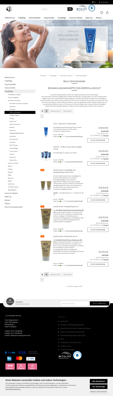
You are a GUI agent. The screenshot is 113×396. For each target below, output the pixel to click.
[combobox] (55, 111)
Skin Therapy (14, 145)
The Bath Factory (13, 187)
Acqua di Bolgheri (13, 97)
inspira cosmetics (13, 163)
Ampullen (12, 109)
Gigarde (10, 172)
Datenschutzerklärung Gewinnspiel (72, 332)
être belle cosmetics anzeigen (19, 103)
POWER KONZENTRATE (17, 133)
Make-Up (89, 18)
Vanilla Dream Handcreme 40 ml (65, 236)
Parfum (7, 203)
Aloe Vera (13, 106)
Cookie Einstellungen (67, 350)
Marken (7, 200)
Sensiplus (12, 142)
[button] (107, 13)
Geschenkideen (34, 18)
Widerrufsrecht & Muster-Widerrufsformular (75, 328)
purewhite (13, 136)
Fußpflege (22, 18)
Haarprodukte (49, 18)
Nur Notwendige (98, 387)
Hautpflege (62, 18)
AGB (61, 339)
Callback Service (65, 346)
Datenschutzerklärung (13, 389)
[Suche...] (70, 9)
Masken (12, 127)
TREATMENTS (12, 190)
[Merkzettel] (102, 13)
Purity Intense (14, 139)
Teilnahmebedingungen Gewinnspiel (72, 335)
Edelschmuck (10, 18)
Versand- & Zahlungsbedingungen (72, 325)
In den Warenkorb (98, 140)
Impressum (64, 321)
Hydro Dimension (15, 124)
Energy (12, 118)
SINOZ (10, 181)
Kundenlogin (103, 2)
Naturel (12, 154)
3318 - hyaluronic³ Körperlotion (64, 124)
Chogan (10, 169)
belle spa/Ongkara (15, 112)
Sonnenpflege (14, 148)
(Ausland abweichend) (76, 136)
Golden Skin (13, 160)
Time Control (14, 151)
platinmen (13, 130)
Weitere (99, 18)
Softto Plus (11, 184)
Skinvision (13, 157)
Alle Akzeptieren (98, 381)
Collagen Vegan (14, 115)
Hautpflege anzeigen (14, 94)
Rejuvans (10, 178)
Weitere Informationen (98, 391)
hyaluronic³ (13, 121)
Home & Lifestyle (75, 18)
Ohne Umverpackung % (14, 207)
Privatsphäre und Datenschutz (70, 342)
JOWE (9, 175)
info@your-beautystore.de (20, 335)
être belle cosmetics (14, 100)
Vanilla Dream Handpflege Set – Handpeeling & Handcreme (65, 171)
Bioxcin (10, 166)
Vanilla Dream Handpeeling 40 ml (65, 206)
